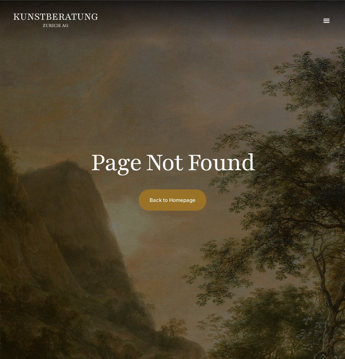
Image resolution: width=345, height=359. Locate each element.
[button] (326, 21)
